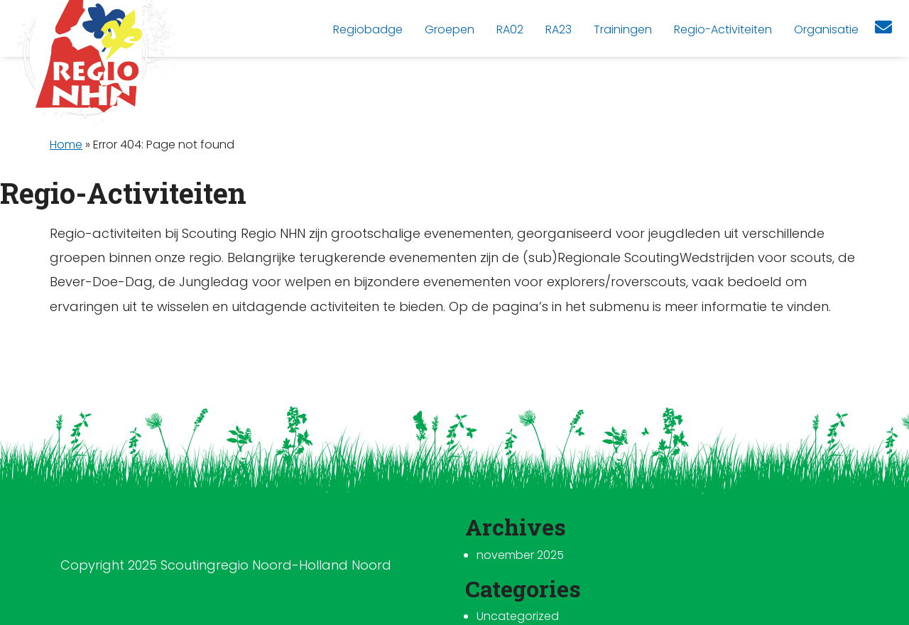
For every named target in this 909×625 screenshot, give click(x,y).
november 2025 (520, 555)
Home (66, 144)
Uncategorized (518, 616)
